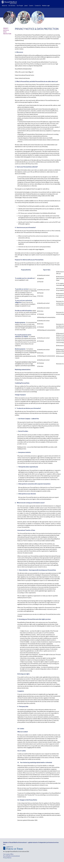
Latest (26, 5)
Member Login (46, 5)
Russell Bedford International (11, 856)
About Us (4, 5)
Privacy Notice (7, 857)
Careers (31, 5)
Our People (20, 5)
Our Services (11, 5)
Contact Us (38, 5)
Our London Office (8, 854)
